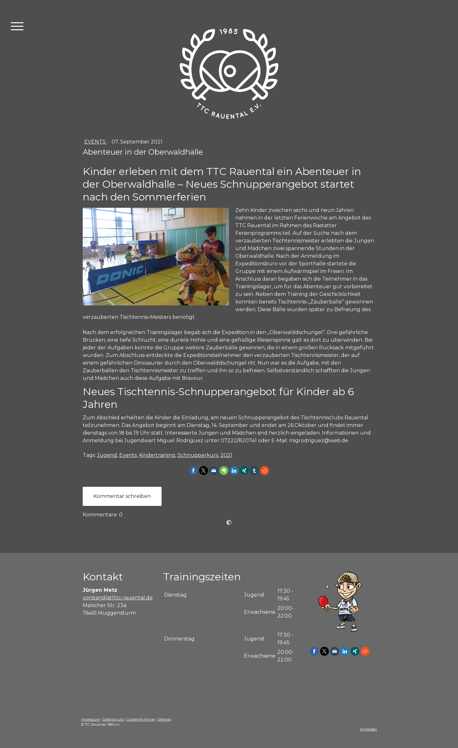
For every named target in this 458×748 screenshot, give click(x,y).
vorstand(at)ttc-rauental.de (118, 598)
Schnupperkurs (197, 455)
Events (95, 142)
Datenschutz (113, 719)
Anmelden (368, 729)
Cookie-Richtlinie (141, 719)
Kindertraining (157, 455)
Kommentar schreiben (122, 496)
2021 (226, 455)
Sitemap (164, 719)
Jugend (107, 455)
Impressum (90, 719)
